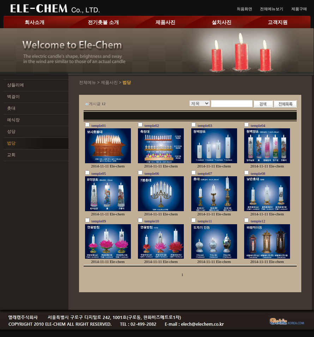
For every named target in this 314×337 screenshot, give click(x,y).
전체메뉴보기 (271, 9)
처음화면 (244, 9)
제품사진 (165, 22)
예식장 (13, 119)
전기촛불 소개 (103, 22)
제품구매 (299, 9)
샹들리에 (15, 84)
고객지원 (278, 22)
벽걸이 (13, 96)
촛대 (11, 108)
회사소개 (34, 22)
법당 (11, 143)
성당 (11, 131)
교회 (11, 154)
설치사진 (221, 22)
